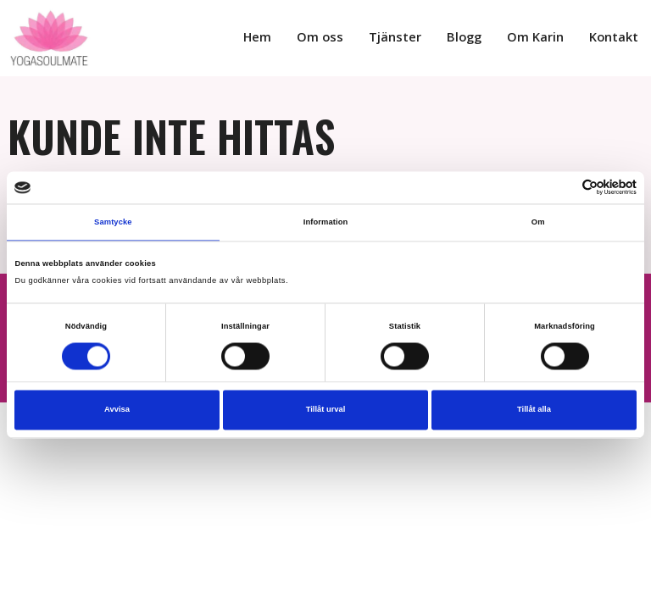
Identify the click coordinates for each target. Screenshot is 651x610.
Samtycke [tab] (113, 222)
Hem (282, 38)
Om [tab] (538, 222)
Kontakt (616, 38)
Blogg (476, 38)
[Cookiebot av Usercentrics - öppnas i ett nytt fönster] (562, 188)
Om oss (342, 38)
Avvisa (117, 410)
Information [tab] (325, 222)
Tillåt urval (326, 410)
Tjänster (412, 38)
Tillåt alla (534, 410)
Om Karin (544, 38)
